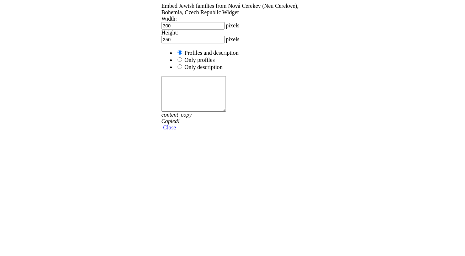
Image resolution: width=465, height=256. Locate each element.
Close (169, 127)
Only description (204, 67)
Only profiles (200, 60)
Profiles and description (212, 53)
